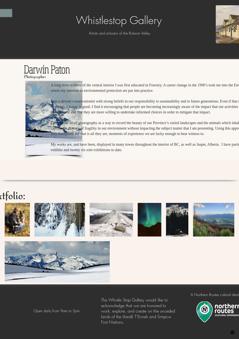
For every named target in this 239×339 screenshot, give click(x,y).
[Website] (232, 332)
